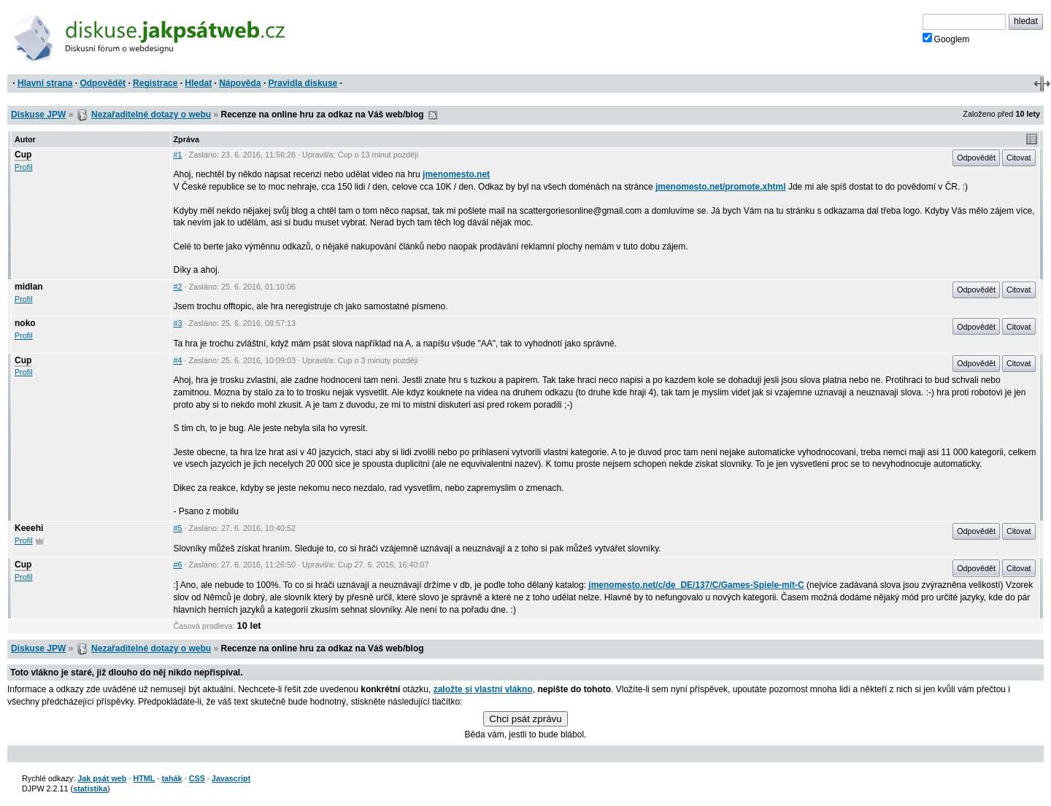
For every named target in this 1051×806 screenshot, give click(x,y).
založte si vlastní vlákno (483, 689)
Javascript (231, 778)
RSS (432, 115)
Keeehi (29, 528)
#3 (178, 323)
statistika (90, 788)
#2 (178, 286)
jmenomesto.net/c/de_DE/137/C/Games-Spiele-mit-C (696, 585)
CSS (197, 778)
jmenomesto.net (456, 174)
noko (25, 323)
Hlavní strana (45, 83)
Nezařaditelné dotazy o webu (151, 114)
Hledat (198, 83)
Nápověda (240, 83)
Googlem (946, 38)
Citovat (1018, 157)
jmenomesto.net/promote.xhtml (720, 187)
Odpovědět (103, 83)
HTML (144, 778)
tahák (171, 778)
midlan (29, 287)
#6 (178, 564)
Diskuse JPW (38, 114)
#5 (178, 528)
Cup (23, 155)
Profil (24, 167)
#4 (178, 360)
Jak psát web (101, 778)
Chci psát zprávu (525, 718)
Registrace (155, 83)
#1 (178, 154)
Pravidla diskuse (303, 83)
